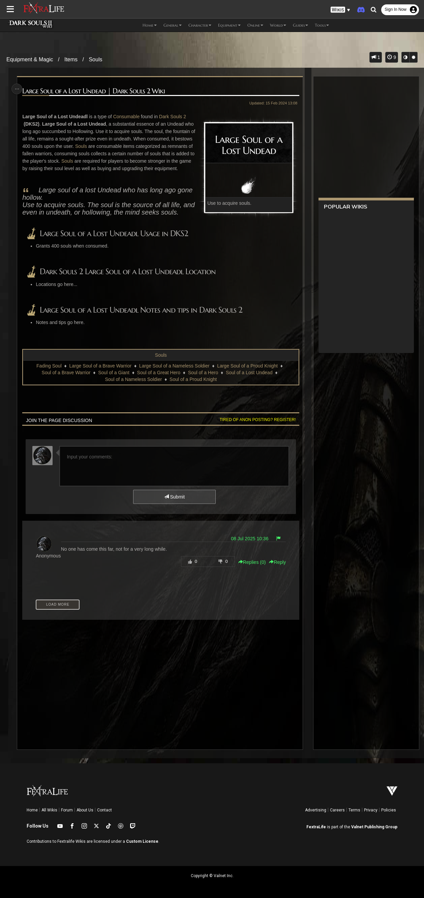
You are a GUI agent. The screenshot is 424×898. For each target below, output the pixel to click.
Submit (174, 504)
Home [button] (150, 25)
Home (32, 810)
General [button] (172, 25)
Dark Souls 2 (173, 116)
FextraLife (316, 827)
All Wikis (49, 810)
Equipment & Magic (29, 59)
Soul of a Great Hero (158, 380)
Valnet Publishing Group (374, 827)
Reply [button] (275, 593)
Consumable (127, 116)
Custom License (142, 841)
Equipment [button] (229, 25)
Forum (67, 810)
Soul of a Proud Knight (192, 386)
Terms (354, 810)
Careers (337, 810)
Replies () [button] (250, 593)
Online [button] (255, 25)
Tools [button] (322, 25)
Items (71, 59)
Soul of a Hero (203, 380)
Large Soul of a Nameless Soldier (174, 373)
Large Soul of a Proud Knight (247, 373)
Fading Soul (48, 373)
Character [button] (199, 25)
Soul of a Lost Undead (248, 380)
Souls (95, 59)
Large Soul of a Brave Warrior (100, 373)
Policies (388, 810)
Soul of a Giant (113, 380)
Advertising (315, 810)
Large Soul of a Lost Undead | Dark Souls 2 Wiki (95, 91)
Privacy (370, 810)
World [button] (278, 25)
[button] (340, 10)
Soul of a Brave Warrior (65, 380)
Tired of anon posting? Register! (256, 427)
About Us (85, 810)
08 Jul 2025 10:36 (248, 569)
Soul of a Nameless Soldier (133, 386)
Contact (104, 810)
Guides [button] (300, 25)
